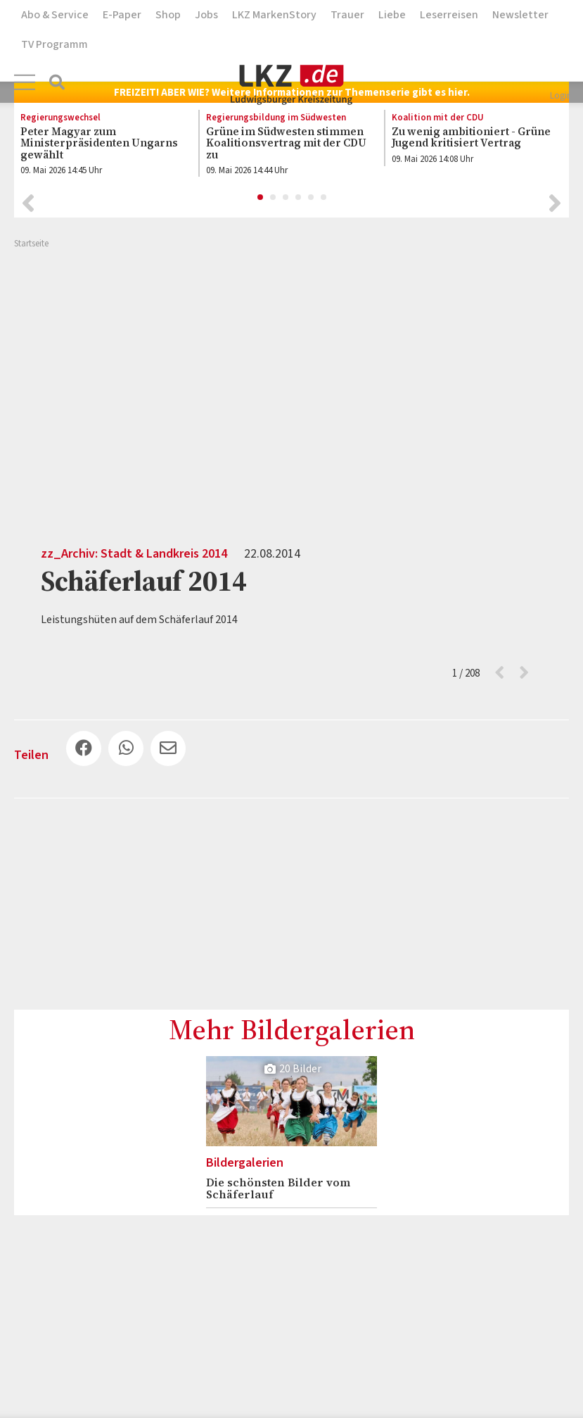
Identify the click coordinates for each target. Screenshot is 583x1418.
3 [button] (286, 197)
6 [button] (324, 197)
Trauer (347, 15)
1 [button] (260, 197)
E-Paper (122, 15)
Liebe (392, 15)
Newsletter (520, 15)
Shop (168, 15)
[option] (98, 147)
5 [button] (311, 197)
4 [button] (298, 197)
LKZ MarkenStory (274, 15)
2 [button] (273, 197)
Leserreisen (449, 15)
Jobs (206, 15)
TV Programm (54, 44)
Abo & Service (55, 15)
